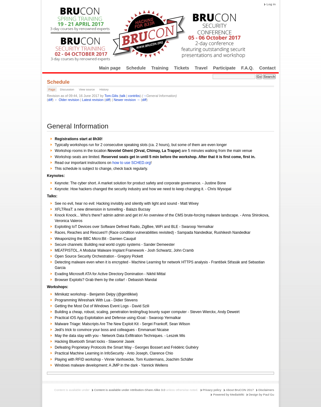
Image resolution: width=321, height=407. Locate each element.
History (104, 89)
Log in (271, 4)
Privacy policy (212, 390)
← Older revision (66, 100)
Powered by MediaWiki (228, 394)
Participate (224, 67)
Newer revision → (127, 100)
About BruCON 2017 (240, 390)
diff (50, 100)
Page (51, 89)
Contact (267, 67)
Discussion (67, 89)
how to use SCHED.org (131, 163)
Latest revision (93, 100)
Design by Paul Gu (261, 394)
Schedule (136, 67)
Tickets (181, 67)
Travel (201, 67)
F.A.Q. (247, 67)
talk (122, 96)
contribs (134, 96)
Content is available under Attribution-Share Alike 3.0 (129, 390)
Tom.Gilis (111, 96)
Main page (110, 67)
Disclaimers (266, 390)
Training (160, 67)
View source (87, 89)
